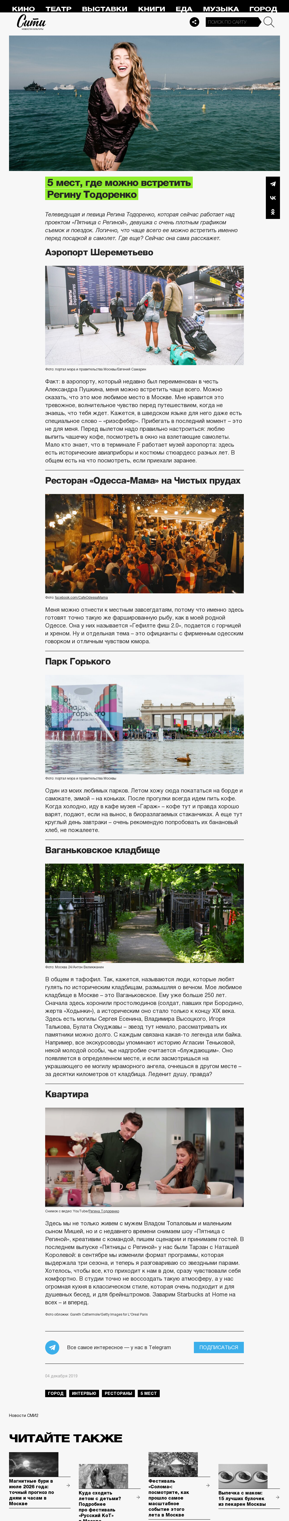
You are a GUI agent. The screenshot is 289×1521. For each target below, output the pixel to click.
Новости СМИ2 (23, 1415)
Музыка (221, 9)
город (56, 1393)
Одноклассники (273, 212)
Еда (184, 9)
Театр (58, 9)
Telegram (273, 184)
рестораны (118, 1393)
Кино (23, 9)
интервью (84, 1393)
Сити (31, 22)
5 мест (149, 1393)
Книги (151, 9)
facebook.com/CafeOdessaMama (81, 598)
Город (263, 9)
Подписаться (219, 1347)
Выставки (104, 9)
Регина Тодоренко (104, 1211)
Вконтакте (273, 198)
